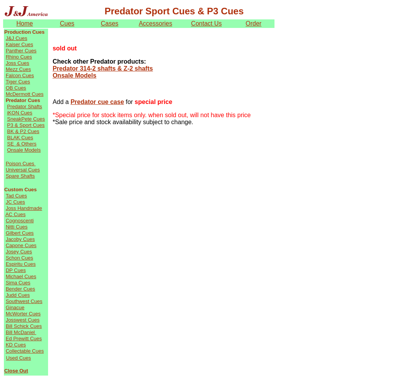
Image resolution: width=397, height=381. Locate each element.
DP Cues (16, 270)
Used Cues (18, 358)
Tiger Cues (17, 82)
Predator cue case (97, 102)
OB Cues (16, 88)
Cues (67, 23)
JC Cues (15, 202)
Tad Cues (16, 196)
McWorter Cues (23, 314)
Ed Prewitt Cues (24, 338)
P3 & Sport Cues (26, 125)
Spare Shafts (20, 176)
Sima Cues (18, 283)
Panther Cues (21, 51)
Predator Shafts (24, 106)
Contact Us (206, 23)
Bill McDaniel (21, 332)
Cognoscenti (20, 220)
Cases (109, 23)
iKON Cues (19, 113)
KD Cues (16, 345)
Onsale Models (24, 150)
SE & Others (21, 144)
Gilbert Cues (20, 233)
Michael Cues (21, 276)
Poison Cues (21, 163)
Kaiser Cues (19, 44)
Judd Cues (18, 295)
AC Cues (15, 214)
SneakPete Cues (26, 119)
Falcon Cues (20, 75)
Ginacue (15, 307)
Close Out (16, 371)
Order (254, 23)
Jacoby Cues (20, 239)
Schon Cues (19, 258)
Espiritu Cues (21, 264)
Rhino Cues (19, 57)
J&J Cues (17, 38)
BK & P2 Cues (23, 131)
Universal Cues (23, 170)
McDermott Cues (25, 94)
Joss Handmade (24, 208)
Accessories (155, 23)
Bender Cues (20, 289)
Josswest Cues (23, 320)
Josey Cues (19, 252)
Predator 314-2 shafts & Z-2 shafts (103, 68)
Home (24, 23)
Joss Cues (17, 63)
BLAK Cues (20, 137)
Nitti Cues (17, 227)
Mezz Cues (18, 69)
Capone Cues (21, 245)
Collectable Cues (25, 351)
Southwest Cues (24, 301)
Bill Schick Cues (24, 326)
